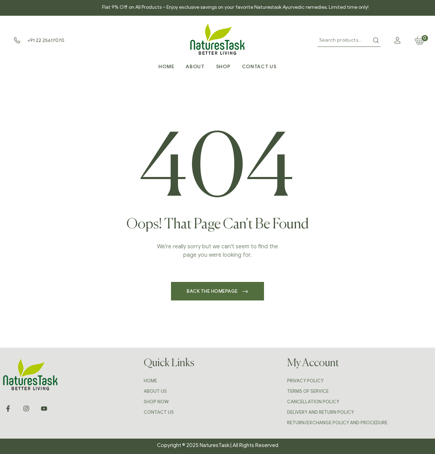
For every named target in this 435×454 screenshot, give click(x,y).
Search (375, 40)
